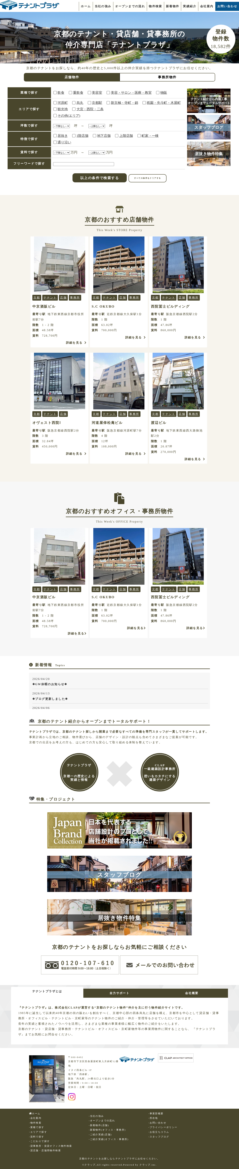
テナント (50, 297)
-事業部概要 (156, 1113)
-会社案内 (35, 1118)
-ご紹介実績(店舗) (100, 1134)
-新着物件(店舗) (99, 1125)
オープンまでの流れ (130, 6)
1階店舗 (82, 136)
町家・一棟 (150, 136)
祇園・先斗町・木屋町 (164, 103)
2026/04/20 (120, 682)
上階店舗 (126, 136)
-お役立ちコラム (158, 1132)
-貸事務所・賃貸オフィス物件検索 (50, 1146)
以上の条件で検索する (99, 178)
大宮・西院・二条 (90, 109)
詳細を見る (76, 342)
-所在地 (153, 1118)
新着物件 (172, 6)
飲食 (60, 93)
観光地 (62, 109)
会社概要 (192, 993)
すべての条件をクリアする (147, 178)
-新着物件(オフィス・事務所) (107, 1130)
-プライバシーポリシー (163, 1127)
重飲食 (78, 93)
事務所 (75, 297)
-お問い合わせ (157, 1123)
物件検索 (155, 6)
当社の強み (103, 6)
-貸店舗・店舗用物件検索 (45, 1150)
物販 (163, 93)
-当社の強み (96, 1116)
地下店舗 (104, 136)
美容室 (97, 93)
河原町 (62, 103)
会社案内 (207, 6)
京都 (36, 297)
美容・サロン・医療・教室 (131, 93)
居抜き (62, 136)
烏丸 (79, 103)
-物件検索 (35, 1123)
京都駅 (97, 103)
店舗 (63, 297)
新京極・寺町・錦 (124, 103)
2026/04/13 (120, 696)
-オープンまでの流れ (102, 1120)
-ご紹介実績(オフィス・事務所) (109, 1139)
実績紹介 (189, 6)
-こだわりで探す (39, 1141)
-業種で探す (36, 1127)
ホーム (86, 6)
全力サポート (119, 993)
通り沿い (64, 142)
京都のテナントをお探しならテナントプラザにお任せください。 (119, 1158)
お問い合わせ (227, 6)
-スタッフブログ (158, 1137)
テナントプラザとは (47, 991)
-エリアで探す (38, 1132)
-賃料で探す (36, 1137)
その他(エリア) (68, 116)
